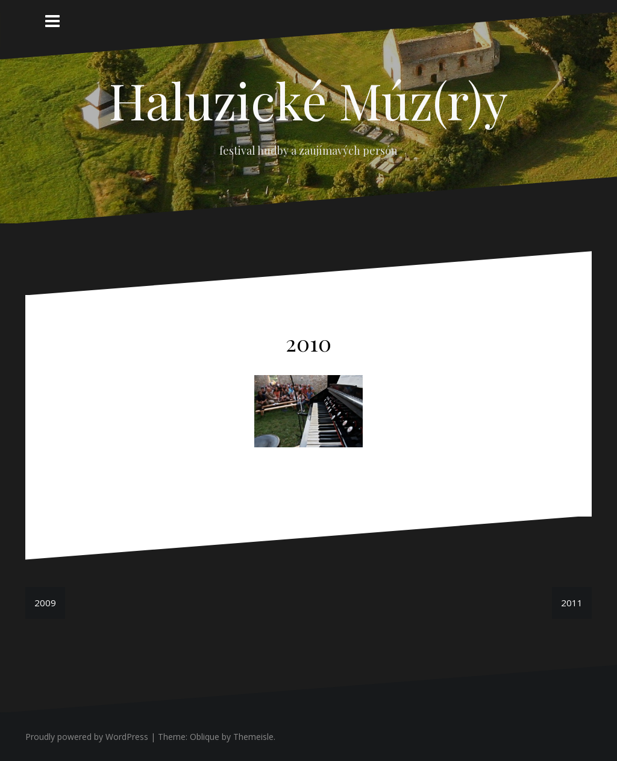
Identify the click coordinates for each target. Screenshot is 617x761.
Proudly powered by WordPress (86, 736)
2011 (572, 603)
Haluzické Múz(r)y (308, 100)
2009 (45, 603)
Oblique (204, 736)
